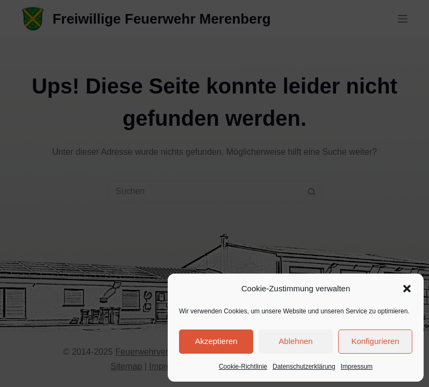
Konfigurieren (375, 341)
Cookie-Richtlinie (243, 366)
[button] (407, 288)
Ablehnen (295, 341)
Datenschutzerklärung (304, 366)
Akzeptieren (216, 341)
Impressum (357, 366)
